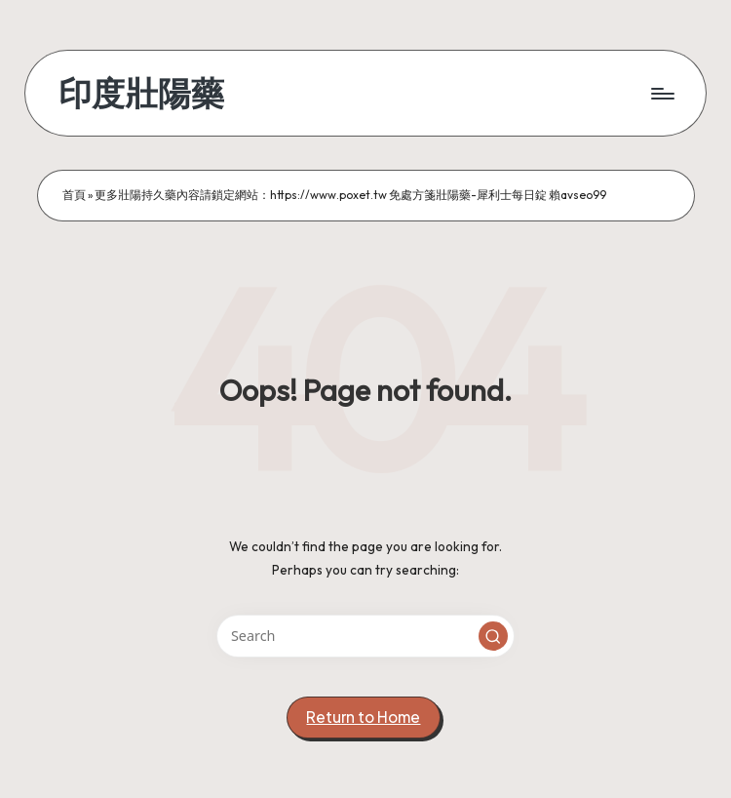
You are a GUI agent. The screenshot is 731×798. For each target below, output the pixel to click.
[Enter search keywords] (365, 636)
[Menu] (661, 94)
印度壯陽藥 (141, 93)
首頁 (74, 194)
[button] (493, 636)
